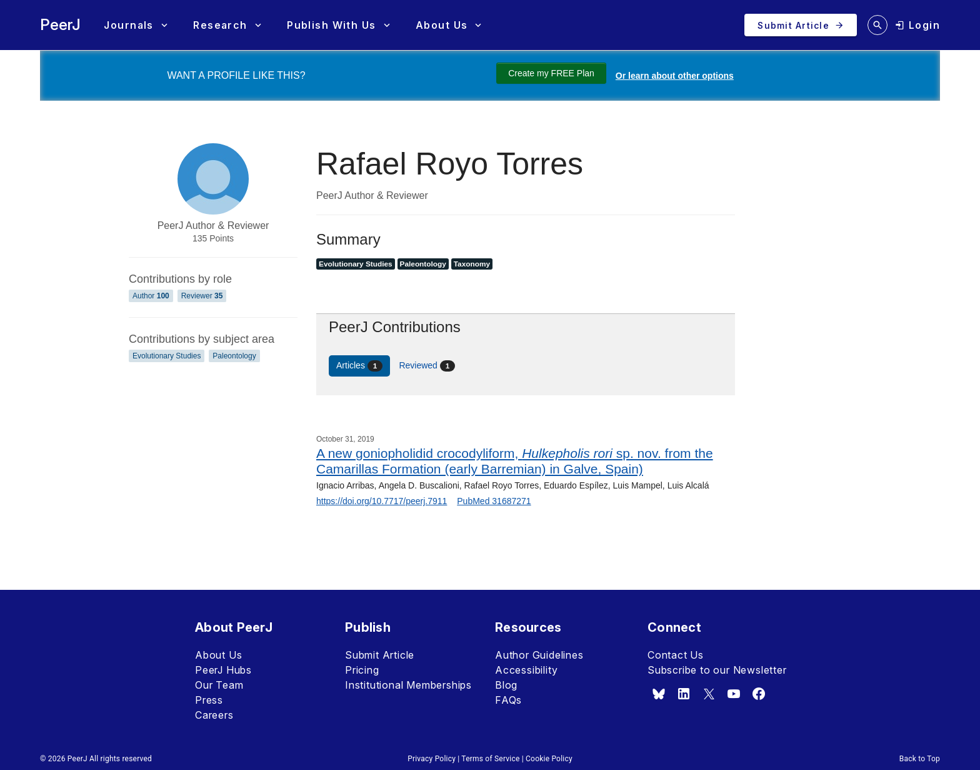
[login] (917, 25)
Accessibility (526, 670)
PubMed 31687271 (494, 501)
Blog (506, 685)
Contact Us (676, 655)
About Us (218, 655)
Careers (214, 715)
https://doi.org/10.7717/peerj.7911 (381, 501)
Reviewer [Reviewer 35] (202, 295)
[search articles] (878, 25)
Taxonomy (472, 264)
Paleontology (234, 356)
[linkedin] (683, 693)
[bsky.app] (659, 693)
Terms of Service (490, 758)
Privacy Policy (432, 758)
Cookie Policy (549, 758)
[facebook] (759, 693)
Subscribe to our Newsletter (717, 670)
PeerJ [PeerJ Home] (60, 25)
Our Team (219, 685)
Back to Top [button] (919, 758)
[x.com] (709, 693)
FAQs (508, 700)
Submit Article (379, 655)
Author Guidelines (539, 655)
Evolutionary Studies (166, 356)
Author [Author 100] (150, 295)
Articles (359, 366)
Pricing (362, 670)
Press (209, 700)
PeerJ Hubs (223, 670)
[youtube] (733, 693)
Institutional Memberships (408, 685)
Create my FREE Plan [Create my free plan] (551, 73)
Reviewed (427, 366)
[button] (135, 25)
